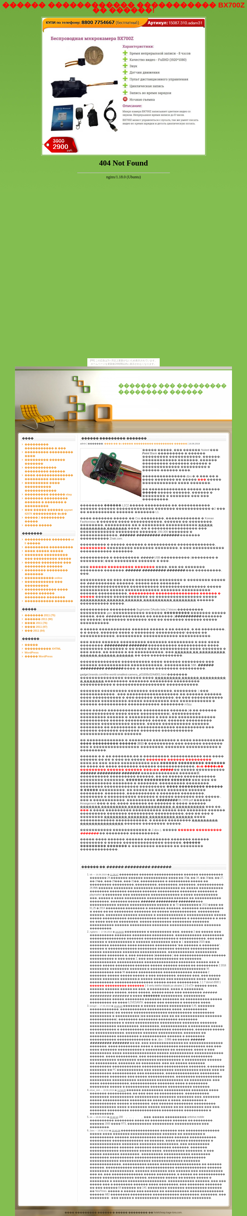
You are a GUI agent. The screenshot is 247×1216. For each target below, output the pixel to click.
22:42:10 (114, 1117)
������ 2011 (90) (39, 619)
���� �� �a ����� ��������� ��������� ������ (145, 443)
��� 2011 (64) (35, 630)
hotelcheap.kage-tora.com (168, 1212)
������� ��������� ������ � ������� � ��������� (46, 502)
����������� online (43, 577)
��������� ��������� (49, 547)
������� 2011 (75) (40, 615)
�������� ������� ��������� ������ (148, 816)
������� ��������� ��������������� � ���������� (142, 806)
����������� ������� (49, 601)
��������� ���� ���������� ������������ (42, 486)
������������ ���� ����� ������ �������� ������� (46, 593)
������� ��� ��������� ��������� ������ (172, 389)
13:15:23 (118, 1006)
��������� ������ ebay (48, 494)
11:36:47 (114, 874)
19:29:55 (119, 932)
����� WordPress (39, 656)
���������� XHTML (43, 648)
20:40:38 (116, 1130)
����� (31, 644)
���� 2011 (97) (36, 626)
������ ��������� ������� (114, 438)
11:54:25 (121, 1090)
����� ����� (38, 525)
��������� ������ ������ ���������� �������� (138, 600)
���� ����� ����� (44, 551)
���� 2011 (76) (36, 622)
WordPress (32, 652)
